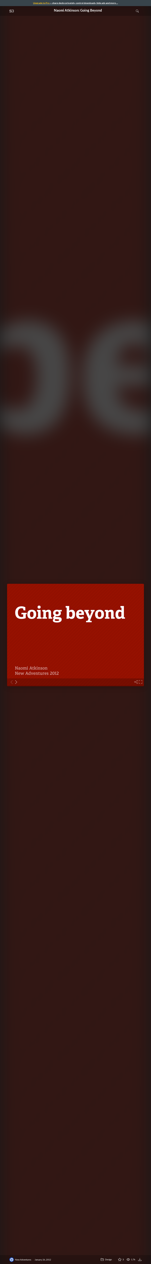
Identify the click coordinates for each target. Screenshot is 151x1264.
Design (106, 1259)
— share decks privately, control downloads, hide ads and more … (75, 3)
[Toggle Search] (137, 10)
